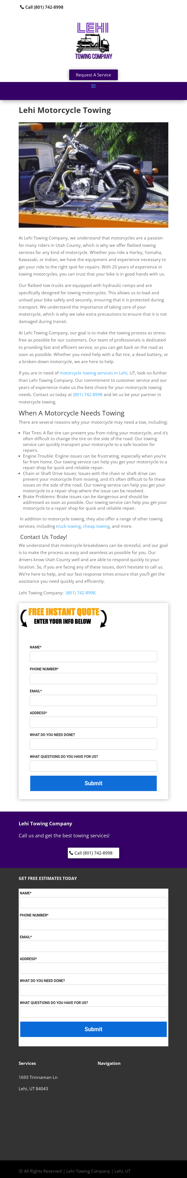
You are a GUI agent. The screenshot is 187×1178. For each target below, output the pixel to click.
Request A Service (93, 75)
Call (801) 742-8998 (44, 7)
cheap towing (96, 526)
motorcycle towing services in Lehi (93, 373)
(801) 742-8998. (81, 593)
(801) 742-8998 (88, 394)
